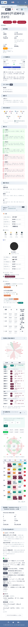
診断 (6, 425)
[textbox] (13, 9)
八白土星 (22, 432)
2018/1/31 (12, 274)
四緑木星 (22, 429)
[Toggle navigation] (25, 2)
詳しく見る (22, 501)
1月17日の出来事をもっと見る (14, 615)
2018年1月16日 (7, 22)
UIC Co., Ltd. (13, 625)
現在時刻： (4, 25)
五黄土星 (5, 432)
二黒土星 (11, 429)
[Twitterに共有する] (14, 622)
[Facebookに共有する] (9, 622)
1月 (8, 7)
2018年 (3, 7)
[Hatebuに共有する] (19, 622)
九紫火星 (5, 434)
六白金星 (11, 432)
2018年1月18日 (21, 22)
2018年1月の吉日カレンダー (19, 121)
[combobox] (13, 9)
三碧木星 (16, 429)
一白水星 (5, 429)
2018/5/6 (7, 292)
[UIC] (4, 2)
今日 (14, 22)
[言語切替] (12, 2)
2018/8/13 (8, 300)
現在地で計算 (12, 208)
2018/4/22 (14, 283)
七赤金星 (16, 432)
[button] (18, 2)
